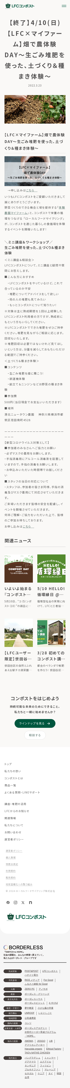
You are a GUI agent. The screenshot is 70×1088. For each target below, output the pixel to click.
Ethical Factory (53, 1049)
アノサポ (43, 989)
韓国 (59, 1073)
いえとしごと (45, 1013)
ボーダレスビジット (35, 1003)
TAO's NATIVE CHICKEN (37, 1052)
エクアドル (45, 1061)
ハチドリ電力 (31, 975)
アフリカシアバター (35, 1045)
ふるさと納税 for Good (36, 984)
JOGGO (41, 1041)
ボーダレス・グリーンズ (37, 994)
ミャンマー (50, 1057)
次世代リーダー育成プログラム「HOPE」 (40, 1034)
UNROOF (29, 1013)
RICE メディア (32, 980)
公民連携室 (30, 1018)
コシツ (28, 1023)
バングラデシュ (32, 1057)
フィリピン (45, 1065)
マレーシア (50, 1069)
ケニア (41, 1073)
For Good (48, 980)
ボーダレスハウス (34, 999)
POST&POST (31, 971)
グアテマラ (30, 1061)
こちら (32, 190)
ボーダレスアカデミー (36, 1028)
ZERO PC (30, 989)
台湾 (27, 1077)
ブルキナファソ (32, 1069)
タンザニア (30, 1065)
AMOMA (29, 1041)
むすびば (53, 1003)
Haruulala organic (33, 1049)
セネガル (29, 1073)
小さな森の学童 (45, 1008)
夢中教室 (29, 1008)
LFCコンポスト (50, 971)
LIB (50, 1041)
